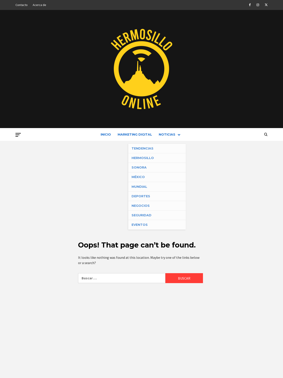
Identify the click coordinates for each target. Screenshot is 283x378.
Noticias (170, 134)
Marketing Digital (135, 134)
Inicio (106, 134)
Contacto (21, 5)
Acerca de (39, 5)
